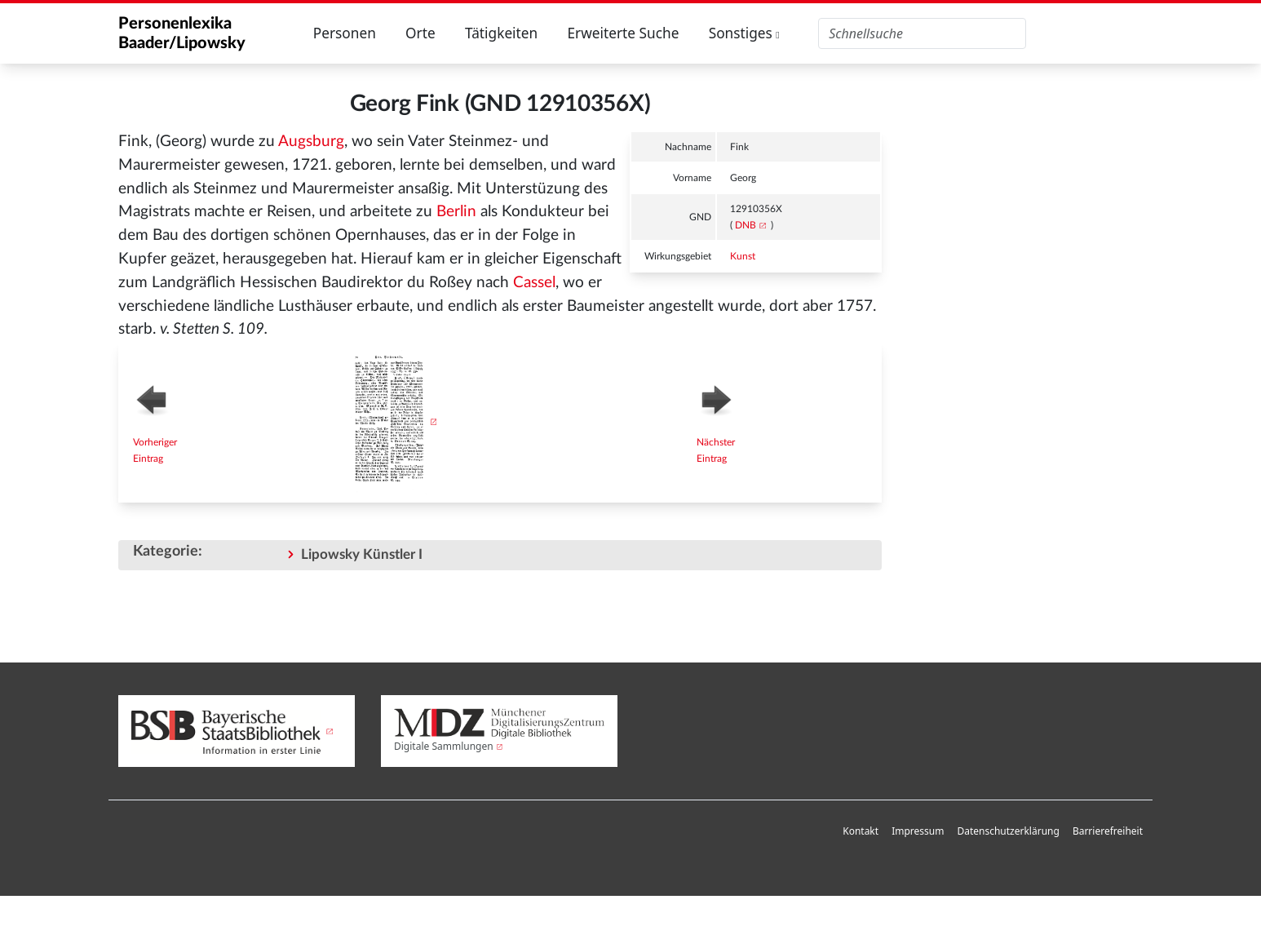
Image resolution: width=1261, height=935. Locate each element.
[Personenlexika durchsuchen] (922, 33)
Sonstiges (744, 33)
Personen (344, 33)
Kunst (742, 256)
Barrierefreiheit (1108, 831)
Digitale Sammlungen (443, 746)
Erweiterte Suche (623, 33)
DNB (745, 225)
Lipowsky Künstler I (362, 554)
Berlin (456, 211)
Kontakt (860, 831)
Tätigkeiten (501, 33)
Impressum (918, 831)
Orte (420, 33)
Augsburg (311, 141)
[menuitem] (860, 832)
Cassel (534, 282)
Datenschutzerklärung (1008, 831)
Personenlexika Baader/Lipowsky (182, 33)
